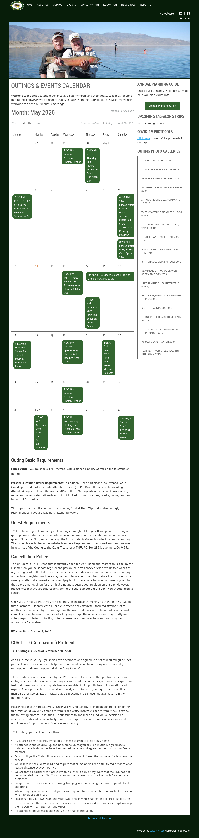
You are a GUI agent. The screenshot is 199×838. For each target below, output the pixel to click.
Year (38, 123)
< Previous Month (90, 123)
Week (14, 123)
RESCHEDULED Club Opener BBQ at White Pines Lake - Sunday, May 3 (22, 209)
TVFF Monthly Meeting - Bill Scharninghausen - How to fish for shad (72, 285)
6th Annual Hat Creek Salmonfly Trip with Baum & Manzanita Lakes (20, 355)
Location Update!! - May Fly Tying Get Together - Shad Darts (71, 354)
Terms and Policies (99, 818)
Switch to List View (122, 110)
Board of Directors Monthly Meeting (72, 158)
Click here (143, 138)
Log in (186, 18)
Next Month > (125, 123)
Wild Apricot (157, 830)
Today (109, 123)
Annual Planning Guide (162, 106)
